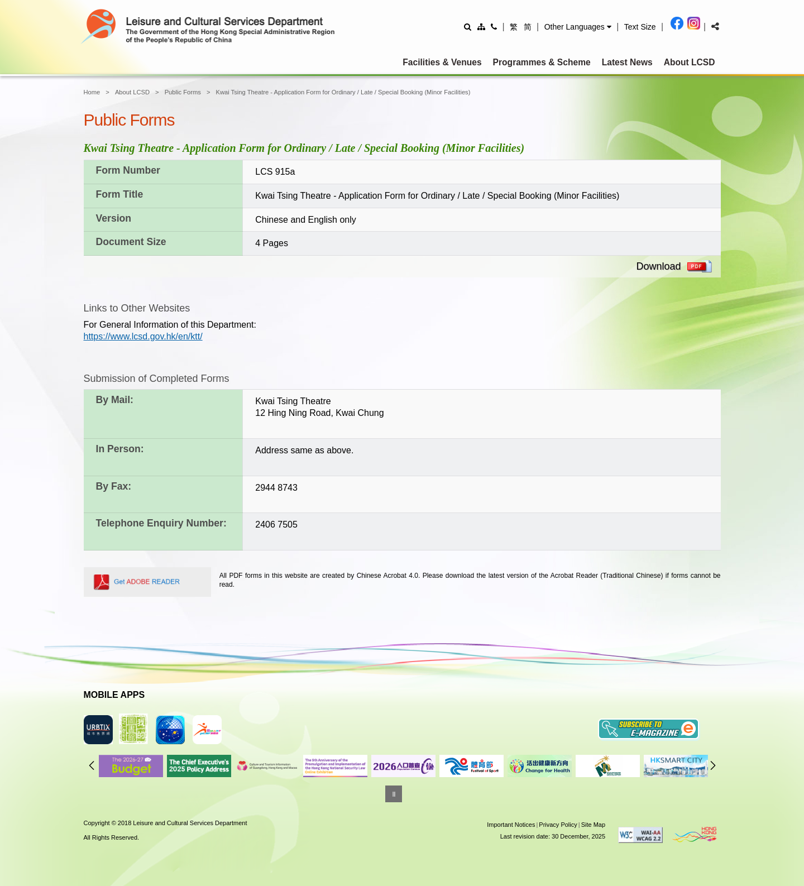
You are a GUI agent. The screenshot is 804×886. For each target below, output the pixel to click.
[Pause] (393, 794)
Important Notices (511, 824)
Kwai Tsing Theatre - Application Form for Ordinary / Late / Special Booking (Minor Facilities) (343, 92)
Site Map (593, 824)
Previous (91, 765)
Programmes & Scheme (542, 62)
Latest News (627, 62)
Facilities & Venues (442, 62)
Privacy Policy (558, 824)
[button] (577, 26)
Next (713, 765)
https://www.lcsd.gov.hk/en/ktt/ (143, 336)
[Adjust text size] (640, 26)
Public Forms (183, 92)
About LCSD (689, 62)
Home (92, 92)
